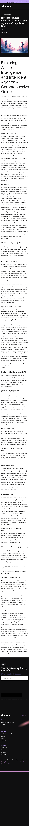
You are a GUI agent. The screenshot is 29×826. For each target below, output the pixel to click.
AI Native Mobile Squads (7, 722)
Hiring (2, 738)
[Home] (14, 715)
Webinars (3, 754)
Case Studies (4, 747)
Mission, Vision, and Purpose (8, 733)
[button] (25, 6)
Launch (3, 727)
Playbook (3, 740)
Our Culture (4, 736)
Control (3, 724)
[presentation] (12, 686)
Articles (3, 750)
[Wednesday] (7, 6)
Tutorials (3, 752)
